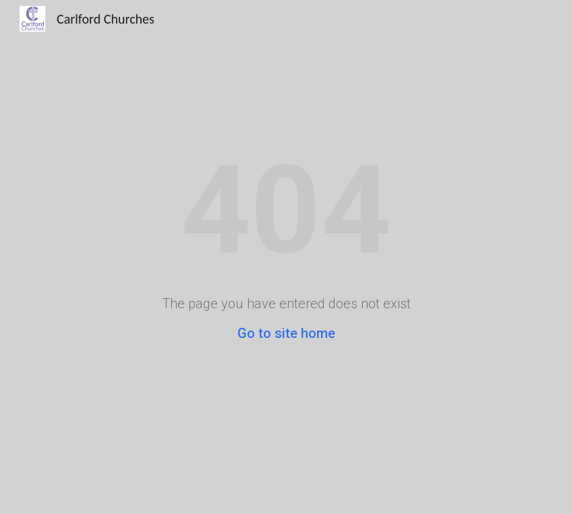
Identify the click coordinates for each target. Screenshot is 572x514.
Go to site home (286, 333)
